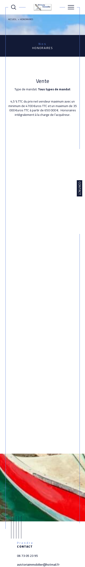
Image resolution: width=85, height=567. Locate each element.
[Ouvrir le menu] (71, 7)
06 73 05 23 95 (27, 556)
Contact (80, 188)
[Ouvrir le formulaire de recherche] (13, 7)
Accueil (12, 19)
